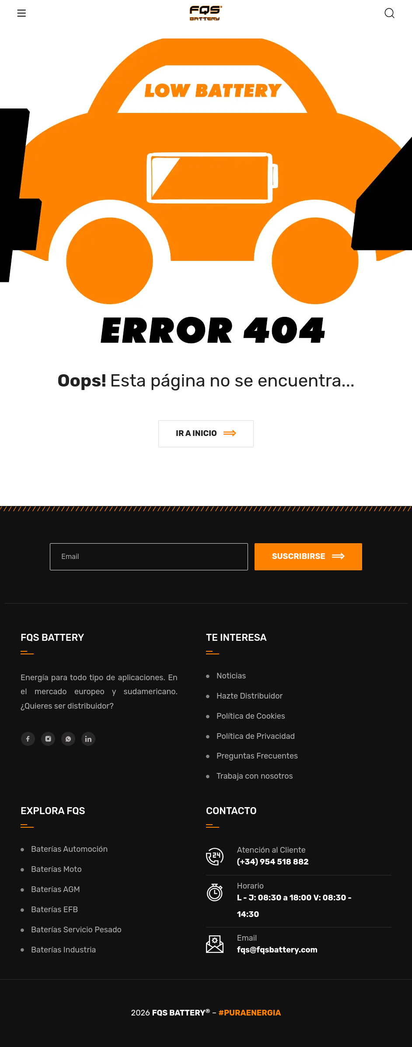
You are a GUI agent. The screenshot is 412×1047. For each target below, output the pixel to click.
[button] (206, 433)
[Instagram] (48, 739)
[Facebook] (28, 739)
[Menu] (21, 13)
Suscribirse (308, 556)
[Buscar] (389, 14)
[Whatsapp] (68, 739)
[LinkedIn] (88, 739)
